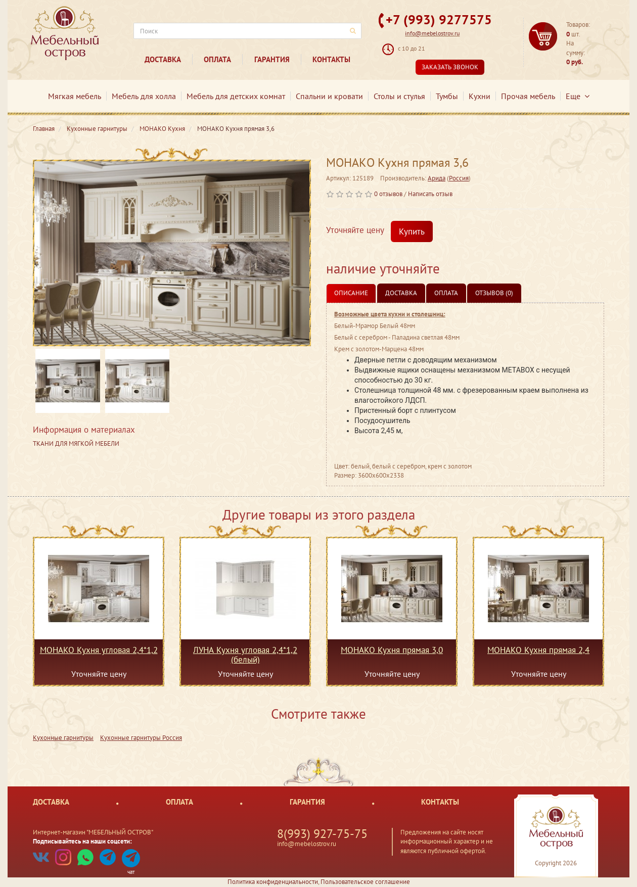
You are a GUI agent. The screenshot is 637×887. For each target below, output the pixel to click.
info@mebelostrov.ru (432, 33)
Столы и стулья (399, 96)
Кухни (479, 96)
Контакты (331, 59)
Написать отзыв (430, 194)
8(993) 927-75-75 (322, 834)
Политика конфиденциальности (273, 881)
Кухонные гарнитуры (63, 737)
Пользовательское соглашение (365, 881)
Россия (459, 178)
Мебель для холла (144, 96)
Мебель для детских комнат (236, 96)
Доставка (163, 59)
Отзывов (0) (494, 293)
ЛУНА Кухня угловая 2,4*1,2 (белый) (245, 654)
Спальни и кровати (329, 96)
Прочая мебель (528, 96)
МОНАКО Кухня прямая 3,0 (392, 650)
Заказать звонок (450, 67)
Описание (351, 293)
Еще (577, 96)
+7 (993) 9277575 (439, 19)
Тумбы (447, 96)
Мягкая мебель (74, 96)
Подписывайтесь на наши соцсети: (82, 841)
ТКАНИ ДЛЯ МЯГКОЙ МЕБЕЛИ (76, 443)
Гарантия (272, 59)
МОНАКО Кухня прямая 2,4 (538, 650)
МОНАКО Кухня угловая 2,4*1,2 (99, 650)
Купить (412, 231)
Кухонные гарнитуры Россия (141, 737)
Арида (436, 178)
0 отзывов (388, 194)
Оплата (217, 59)
